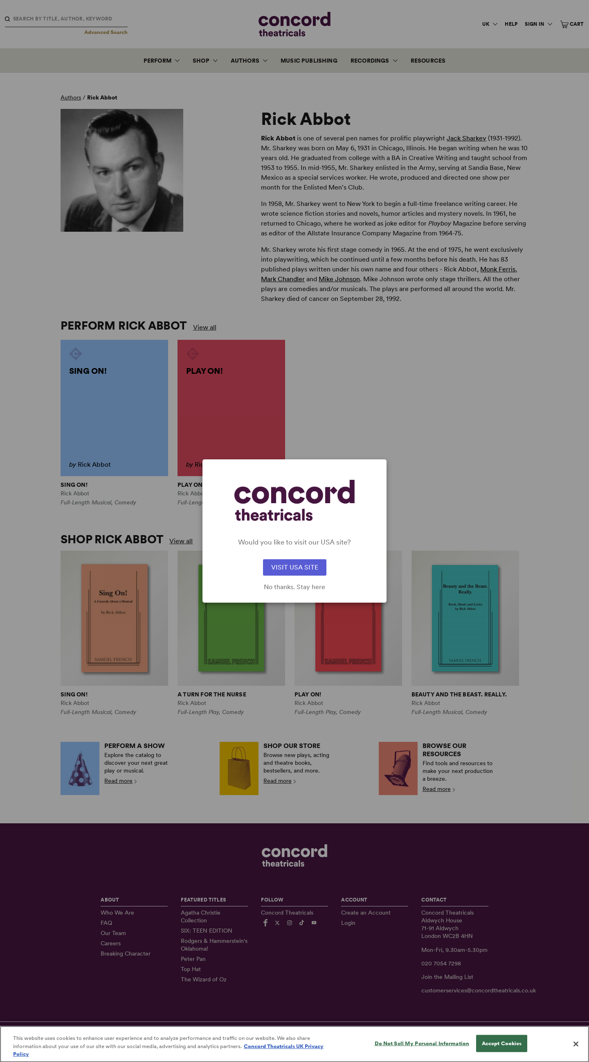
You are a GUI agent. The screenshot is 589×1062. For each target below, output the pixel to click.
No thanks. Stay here (294, 587)
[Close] (576, 1051)
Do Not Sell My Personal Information (422, 1051)
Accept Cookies (502, 1051)
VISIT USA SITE (294, 567)
